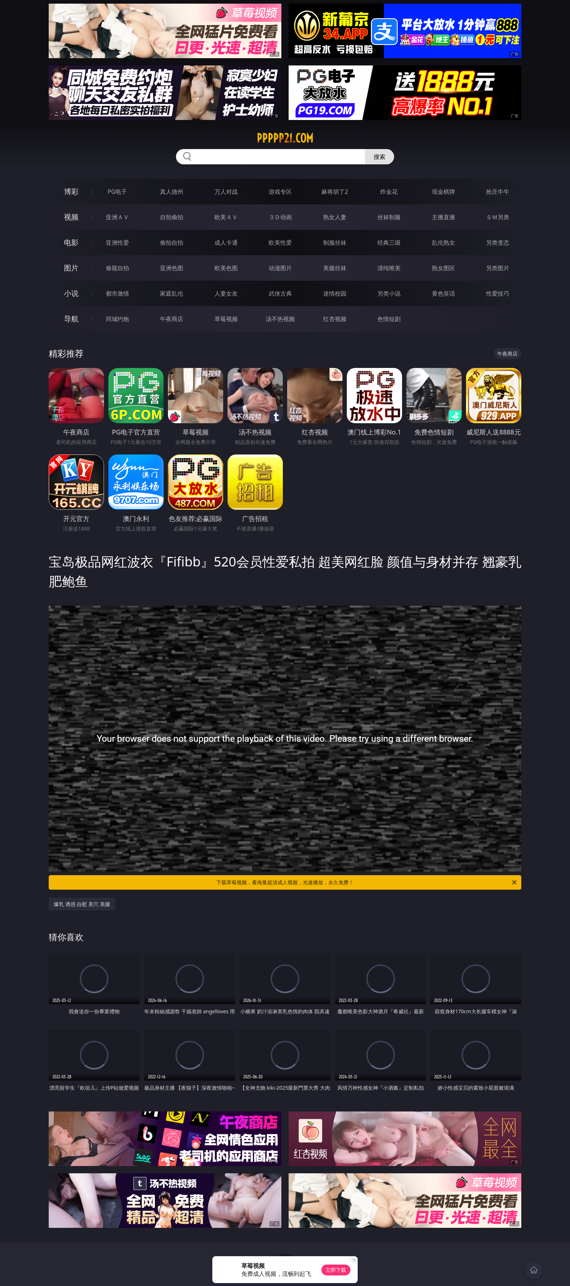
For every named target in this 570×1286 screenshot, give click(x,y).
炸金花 (389, 192)
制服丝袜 (334, 243)
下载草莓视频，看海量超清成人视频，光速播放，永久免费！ (367, 882)
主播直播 (443, 217)
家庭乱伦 (171, 293)
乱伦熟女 (443, 243)
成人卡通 (226, 243)
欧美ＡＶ (226, 217)
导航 (71, 319)
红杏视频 (334, 319)
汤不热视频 (280, 319)
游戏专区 (280, 192)
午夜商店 (171, 319)
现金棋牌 (443, 192)
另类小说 (389, 293)
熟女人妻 (334, 217)
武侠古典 (280, 293)
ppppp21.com (285, 138)
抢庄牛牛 (497, 192)
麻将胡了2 (334, 192)
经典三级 (389, 243)
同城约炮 (117, 319)
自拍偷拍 (171, 217)
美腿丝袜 (334, 268)
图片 (71, 268)
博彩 (71, 191)
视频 (71, 217)
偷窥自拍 (117, 268)
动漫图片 (280, 268)
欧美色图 (226, 268)
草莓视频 (226, 319)
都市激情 (117, 293)
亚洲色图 (171, 268)
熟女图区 (443, 268)
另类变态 (497, 243)
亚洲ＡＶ (117, 217)
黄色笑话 (443, 293)
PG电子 (117, 192)
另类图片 (497, 268)
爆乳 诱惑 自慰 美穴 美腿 (82, 904)
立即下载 (336, 1269)
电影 (71, 242)
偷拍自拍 (171, 243)
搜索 (379, 157)
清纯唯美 (389, 268)
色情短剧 (389, 319)
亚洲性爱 (117, 243)
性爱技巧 (497, 293)
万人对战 (226, 192)
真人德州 (171, 192)
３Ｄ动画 (280, 217)
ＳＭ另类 (497, 217)
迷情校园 (334, 293)
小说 (71, 293)
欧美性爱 (280, 243)
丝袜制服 (389, 217)
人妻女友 (226, 293)
